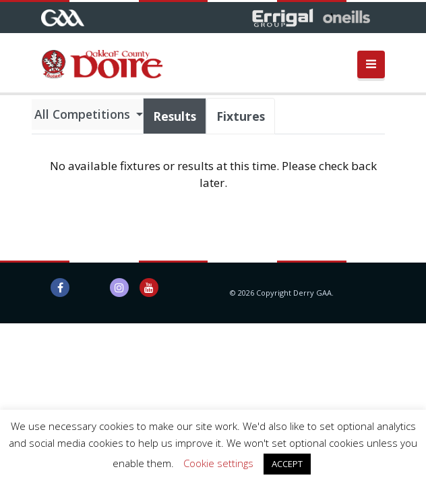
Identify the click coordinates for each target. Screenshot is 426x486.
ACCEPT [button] (287, 464)
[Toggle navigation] (371, 64)
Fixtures (240, 116)
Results (174, 116)
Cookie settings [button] (218, 463)
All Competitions (83, 114)
